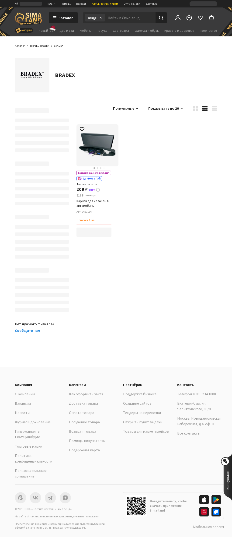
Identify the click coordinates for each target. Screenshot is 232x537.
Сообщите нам (27, 330)
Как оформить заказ (86, 394)
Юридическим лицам (105, 3)
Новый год (46, 30)
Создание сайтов (137, 403)
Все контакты (188, 433)
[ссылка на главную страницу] (28, 19)
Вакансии (23, 403)
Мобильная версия (208, 526)
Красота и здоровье (179, 30)
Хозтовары (121, 30)
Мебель (85, 30)
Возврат (81, 3)
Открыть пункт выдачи (142, 422)
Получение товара (84, 422)
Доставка (152, 3)
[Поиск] (161, 17)
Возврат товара (82, 431)
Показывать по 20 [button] (166, 108)
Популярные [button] (126, 108)
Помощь (66, 3)
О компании (25, 394)
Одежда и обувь (147, 30)
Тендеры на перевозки (142, 412)
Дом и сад (66, 30)
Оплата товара (81, 412)
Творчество (208, 30)
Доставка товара (83, 403)
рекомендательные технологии (79, 516)
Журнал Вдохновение (33, 422)
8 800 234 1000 (204, 394)
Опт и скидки (132, 3)
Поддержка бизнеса (139, 394)
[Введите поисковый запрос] (130, 17)
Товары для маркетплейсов (146, 431)
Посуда (102, 30)
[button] (58, 46)
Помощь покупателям (87, 440)
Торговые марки (28, 446)
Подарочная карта (84, 450)
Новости (22, 412)
